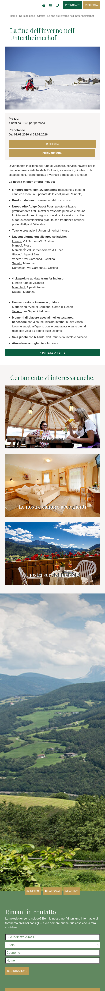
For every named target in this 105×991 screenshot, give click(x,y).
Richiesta (91, 5)
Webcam (52, 891)
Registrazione (17, 971)
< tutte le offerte (52, 352)
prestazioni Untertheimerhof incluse (46, 230)
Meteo (33, 891)
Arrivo (71, 891)
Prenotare (72, 5)
